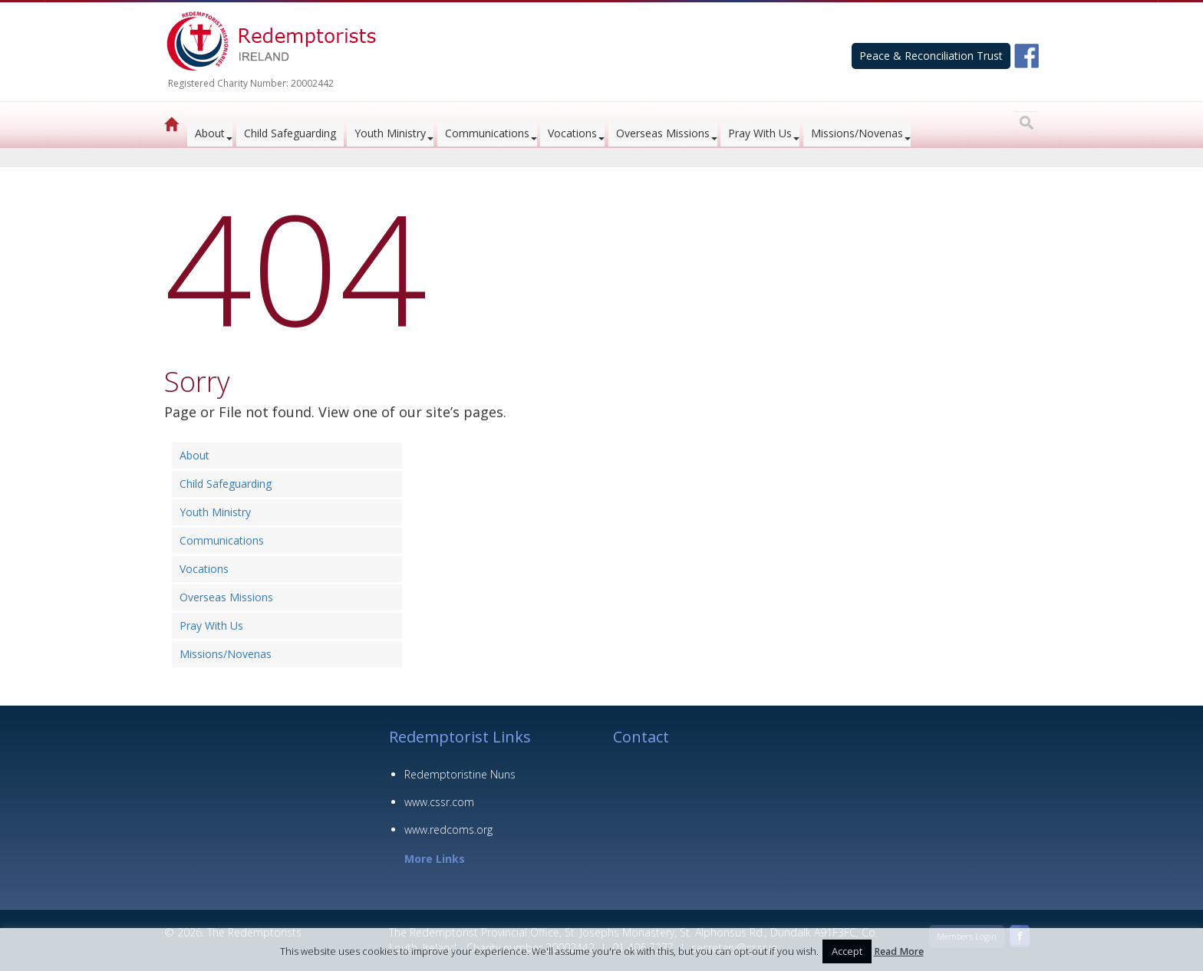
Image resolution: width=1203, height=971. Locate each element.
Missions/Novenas (857, 133)
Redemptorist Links (460, 736)
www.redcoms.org (448, 829)
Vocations (572, 133)
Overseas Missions (663, 133)
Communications (487, 133)
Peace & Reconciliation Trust (931, 55)
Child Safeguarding (290, 133)
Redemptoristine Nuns (460, 774)
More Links (434, 858)
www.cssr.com (439, 802)
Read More (899, 951)
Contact (641, 736)
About (210, 133)
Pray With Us (760, 133)
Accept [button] (847, 951)
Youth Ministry (390, 133)
